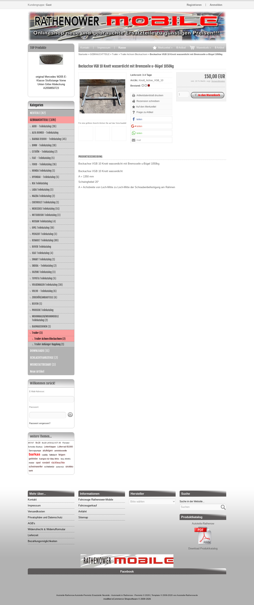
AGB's (31, 523)
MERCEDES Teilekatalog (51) (46, 208)
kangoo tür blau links (49, 459)
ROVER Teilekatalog (41, 246)
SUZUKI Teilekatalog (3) (44, 272)
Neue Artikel (37, 371)
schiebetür (49, 466)
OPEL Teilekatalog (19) (43, 227)
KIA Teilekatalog (40, 183)
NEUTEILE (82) (38, 113)
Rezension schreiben (148, 101)
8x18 (38, 442)
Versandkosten (218, 81)
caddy (45, 455)
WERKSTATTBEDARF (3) (43, 364)
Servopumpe (35, 450)
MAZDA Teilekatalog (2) (43, 196)
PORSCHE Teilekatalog (42, 310)
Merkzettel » (172, 47)
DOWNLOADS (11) (39, 351)
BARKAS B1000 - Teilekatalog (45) (49, 139)
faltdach (53, 455)
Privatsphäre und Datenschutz (45, 517)
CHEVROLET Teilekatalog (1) (45, 202)
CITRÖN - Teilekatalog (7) (44, 151)
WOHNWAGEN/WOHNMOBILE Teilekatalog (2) (45, 318)
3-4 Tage (147, 75)
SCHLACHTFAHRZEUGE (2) (44, 358)
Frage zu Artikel (145, 112)
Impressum (103, 47)
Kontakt (84, 47)
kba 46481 (66, 459)
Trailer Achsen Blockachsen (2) (49, 338)
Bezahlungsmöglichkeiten (42, 541)
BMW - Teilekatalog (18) (44, 145)
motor (31, 462)
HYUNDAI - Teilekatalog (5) (45, 177)
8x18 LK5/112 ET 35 (51, 443)
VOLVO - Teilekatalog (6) (44, 291)
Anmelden (216, 4)
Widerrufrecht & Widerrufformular (46, 529)
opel (38, 462)
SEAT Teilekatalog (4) (42, 253)
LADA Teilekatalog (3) (42, 189)
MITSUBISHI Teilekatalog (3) (46, 215)
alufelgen (48, 450)
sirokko (69, 466)
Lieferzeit (33, 535)
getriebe (33, 458)
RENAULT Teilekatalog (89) (45, 240)
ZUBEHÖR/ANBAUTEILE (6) (44, 297)
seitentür (60, 467)
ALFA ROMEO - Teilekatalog (45, 132)
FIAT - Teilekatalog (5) (43, 158)
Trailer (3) (37, 332)
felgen (62, 454)
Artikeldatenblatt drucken (150, 95)
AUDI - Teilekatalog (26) (44, 126)
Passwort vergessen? (39, 423)
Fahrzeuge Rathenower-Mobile (95, 499)
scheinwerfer (36, 466)
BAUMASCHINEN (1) (41, 326)
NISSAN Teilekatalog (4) (44, 221)
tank (31, 470)
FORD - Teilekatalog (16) (44, 164)
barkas (34, 454)
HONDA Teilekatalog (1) (43, 170)
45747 (31, 443)
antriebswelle (60, 450)
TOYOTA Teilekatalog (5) (44, 278)
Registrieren (194, 4)
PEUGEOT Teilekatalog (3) (44, 234)
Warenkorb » (210, 47)
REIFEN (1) (37, 303)
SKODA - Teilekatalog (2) (44, 265)
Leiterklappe (50, 446)
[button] (151, 119)
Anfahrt (82, 511)
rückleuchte (58, 462)
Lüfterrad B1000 (65, 446)
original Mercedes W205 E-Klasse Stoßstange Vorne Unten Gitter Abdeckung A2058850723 (51, 82)
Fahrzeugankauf (87, 505)
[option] (51, 70)
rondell (46, 462)
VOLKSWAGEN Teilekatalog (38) (47, 284)
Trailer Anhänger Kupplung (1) (49, 344)
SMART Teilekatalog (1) (43, 259)
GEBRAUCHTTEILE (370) (43, 120)
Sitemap (83, 517)
